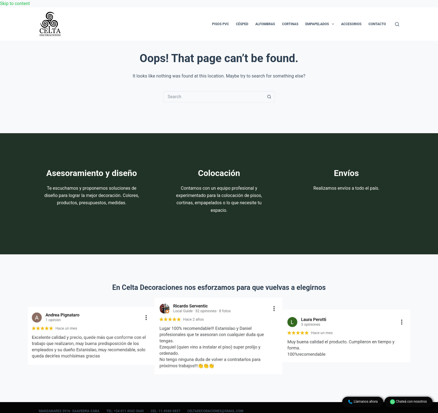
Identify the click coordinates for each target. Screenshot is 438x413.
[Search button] (269, 96)
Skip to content (15, 3)
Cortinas (290, 24)
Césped (242, 24)
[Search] (397, 24)
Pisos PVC (220, 24)
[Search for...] (213, 96)
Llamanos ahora (363, 401)
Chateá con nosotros (408, 401)
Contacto (377, 24)
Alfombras (265, 24)
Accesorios (351, 24)
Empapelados (320, 24)
